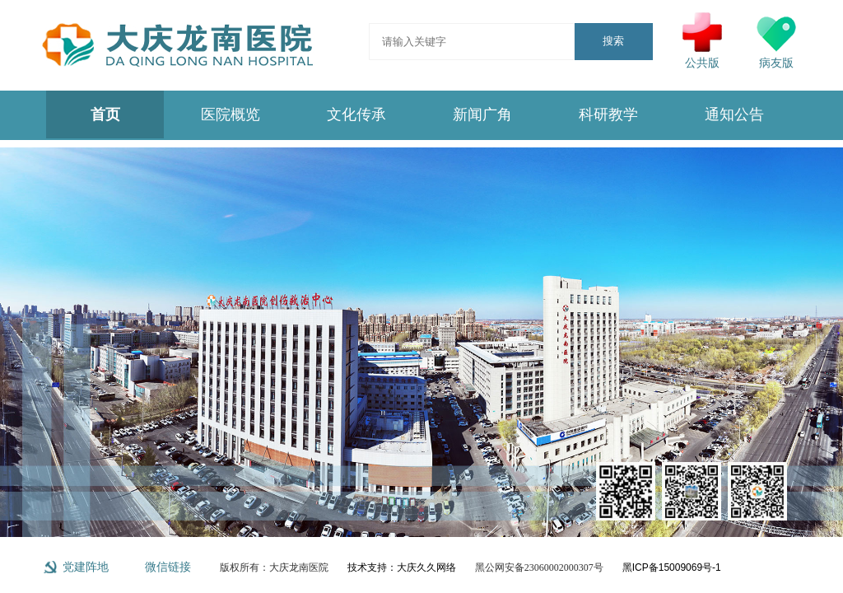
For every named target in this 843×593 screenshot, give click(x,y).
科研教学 (608, 114)
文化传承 (356, 114)
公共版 (702, 40)
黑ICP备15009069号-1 (671, 567)
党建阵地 (86, 567)
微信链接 (168, 567)
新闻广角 (482, 114)
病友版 (776, 40)
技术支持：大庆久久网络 (401, 567)
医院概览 (230, 114)
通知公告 (734, 114)
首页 (105, 114)
